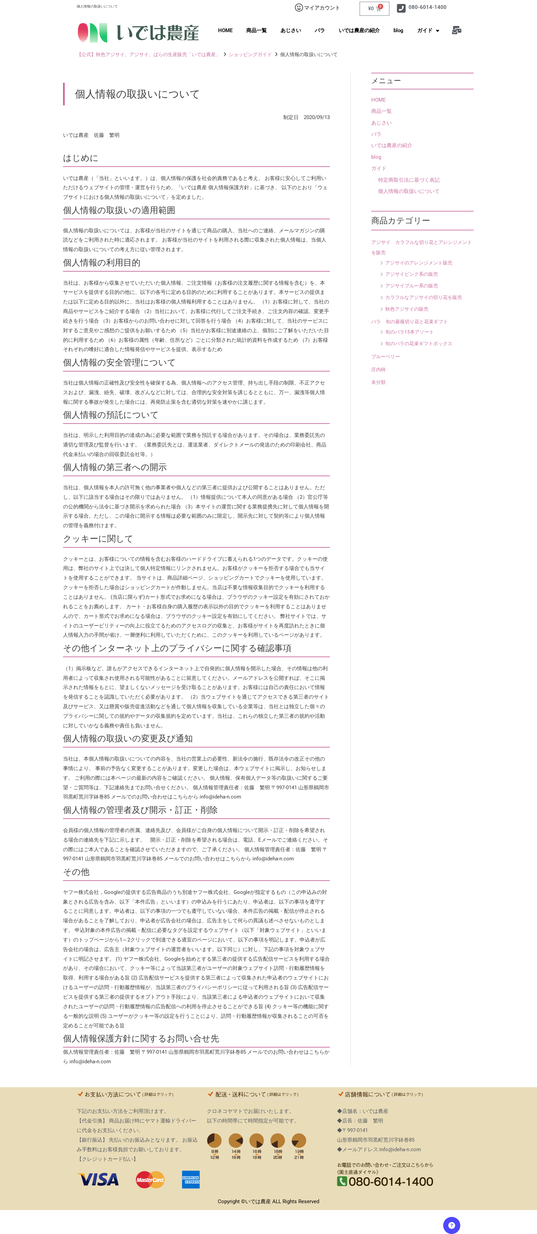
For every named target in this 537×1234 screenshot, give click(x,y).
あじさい (290, 30)
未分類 (379, 383)
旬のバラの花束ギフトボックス (421, 344)
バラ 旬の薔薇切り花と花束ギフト (412, 323)
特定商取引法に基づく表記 (409, 181)
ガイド (428, 31)
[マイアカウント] (299, 7)
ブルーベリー (386, 357)
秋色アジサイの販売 (408, 310)
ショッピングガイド (250, 54)
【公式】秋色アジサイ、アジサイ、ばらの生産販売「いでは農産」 (149, 54)
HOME (225, 30)
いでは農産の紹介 (359, 30)
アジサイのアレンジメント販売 (421, 263)
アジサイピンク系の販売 (413, 275)
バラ (320, 30)
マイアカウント (322, 8)
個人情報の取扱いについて (409, 192)
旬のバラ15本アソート (411, 333)
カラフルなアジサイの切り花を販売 (426, 298)
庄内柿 (379, 370)
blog (398, 30)
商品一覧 (256, 30)
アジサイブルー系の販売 (413, 287)
